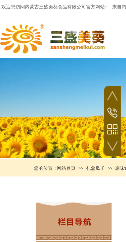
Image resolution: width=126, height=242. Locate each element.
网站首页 (66, 168)
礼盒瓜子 (95, 168)
